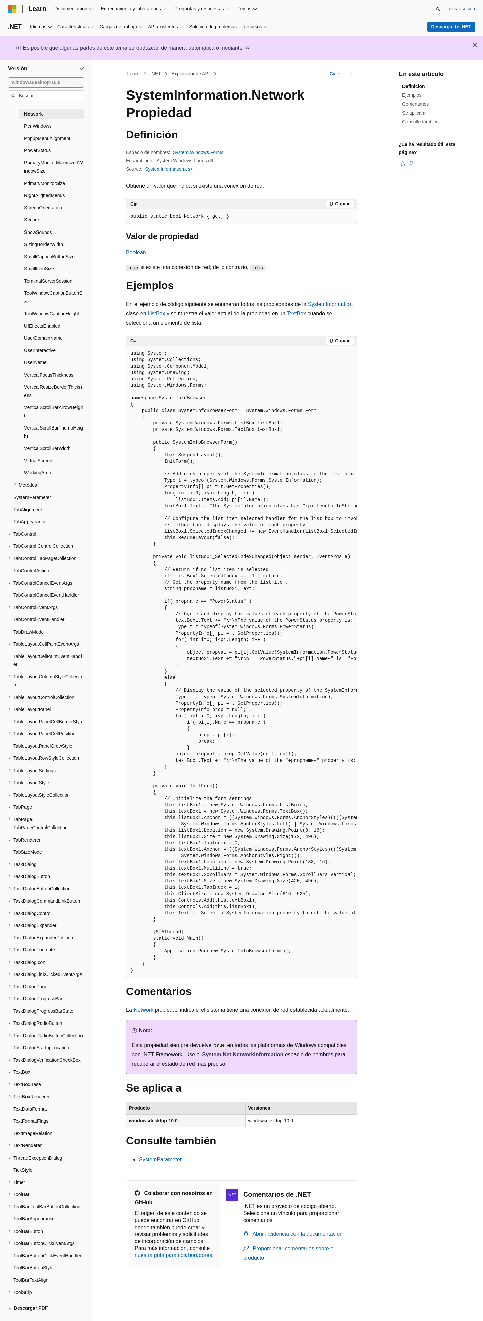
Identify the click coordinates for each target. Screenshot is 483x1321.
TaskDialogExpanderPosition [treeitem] (43, 937)
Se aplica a (413, 113)
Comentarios (415, 104)
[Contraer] (82, 69)
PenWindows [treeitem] (38, 126)
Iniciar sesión (461, 8)
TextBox (296, 313)
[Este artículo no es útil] (411, 163)
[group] (241, 662)
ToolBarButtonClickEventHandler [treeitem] (47, 1255)
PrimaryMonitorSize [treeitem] (44, 183)
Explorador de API (191, 73)
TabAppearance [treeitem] (29, 521)
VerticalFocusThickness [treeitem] (48, 375)
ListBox (156, 313)
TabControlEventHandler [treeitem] (39, 619)
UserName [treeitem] (35, 362)
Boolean (136, 252)
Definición (413, 86)
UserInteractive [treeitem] (40, 350)
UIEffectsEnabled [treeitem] (42, 326)
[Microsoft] (12, 9)
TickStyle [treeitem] (22, 1170)
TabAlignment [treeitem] (27, 509)
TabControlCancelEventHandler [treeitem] (46, 595)
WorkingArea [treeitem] (37, 472)
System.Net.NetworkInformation (243, 1054)
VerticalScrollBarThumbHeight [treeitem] (53, 432)
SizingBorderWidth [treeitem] (43, 244)
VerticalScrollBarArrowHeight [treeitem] (53, 411)
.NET (155, 73)
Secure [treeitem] (31, 219)
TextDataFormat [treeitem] (30, 1109)
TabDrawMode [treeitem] (28, 632)
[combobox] (46, 82)
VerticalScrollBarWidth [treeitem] (47, 448)
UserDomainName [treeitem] (43, 338)
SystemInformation (330, 304)
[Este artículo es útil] (403, 163)
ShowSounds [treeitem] (38, 232)
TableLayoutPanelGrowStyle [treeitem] (42, 746)
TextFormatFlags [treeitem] (30, 1121)
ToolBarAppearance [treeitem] (34, 1218)
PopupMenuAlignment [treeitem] (47, 138)
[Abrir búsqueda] (438, 9)
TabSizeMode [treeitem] (27, 852)
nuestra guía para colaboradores (173, 1255)
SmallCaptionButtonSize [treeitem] (49, 256)
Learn (133, 73)
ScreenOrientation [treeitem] (43, 207)
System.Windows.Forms (198, 152)
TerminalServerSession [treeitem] (48, 281)
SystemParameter (160, 1159)
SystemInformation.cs (167, 169)
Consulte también (420, 121)
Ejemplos (412, 95)
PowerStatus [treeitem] (37, 150)
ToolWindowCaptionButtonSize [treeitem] (54, 297)
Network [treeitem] (33, 114)
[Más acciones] (351, 74)
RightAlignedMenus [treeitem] (44, 195)
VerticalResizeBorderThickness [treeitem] (53, 391)
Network (143, 1010)
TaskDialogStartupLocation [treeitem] (41, 1047)
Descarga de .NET (451, 26)
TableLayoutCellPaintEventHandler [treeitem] (47, 660)
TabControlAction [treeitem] (31, 570)
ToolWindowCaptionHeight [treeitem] (51, 313)
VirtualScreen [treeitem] (38, 460)
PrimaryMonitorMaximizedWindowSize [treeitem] (53, 167)
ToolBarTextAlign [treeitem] (30, 1280)
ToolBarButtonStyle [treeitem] (33, 1267)
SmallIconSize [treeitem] (39, 268)
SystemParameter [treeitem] (32, 497)
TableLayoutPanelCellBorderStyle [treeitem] (48, 721)
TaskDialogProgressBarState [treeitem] (43, 1011)
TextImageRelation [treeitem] (32, 1133)
